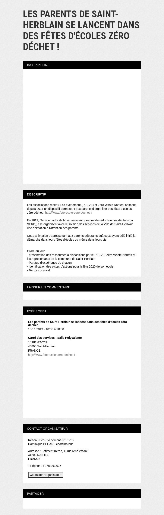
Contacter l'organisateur (46, 475)
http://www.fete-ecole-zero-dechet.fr (68, 212)
